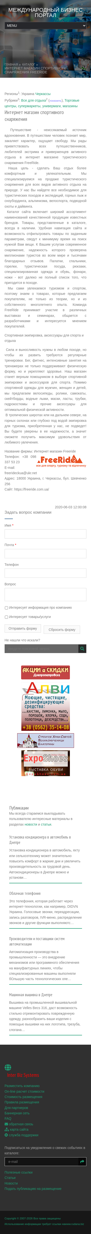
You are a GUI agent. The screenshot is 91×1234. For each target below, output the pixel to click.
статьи (46, 824)
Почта (10, 545)
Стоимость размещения (23, 1097)
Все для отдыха (33, 100)
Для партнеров (16, 1108)
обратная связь (19, 1124)
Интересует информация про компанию (38, 607)
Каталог (28, 64)
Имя (9, 525)
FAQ (8, 1118)
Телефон (12, 565)
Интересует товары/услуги (28, 617)
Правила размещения (22, 1102)
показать (55, 100)
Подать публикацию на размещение (33, 1189)
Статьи (10, 1178)
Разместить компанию (22, 1086)
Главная (11, 64)
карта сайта (16, 1129)
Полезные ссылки (19, 1172)
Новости (11, 1183)
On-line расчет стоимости (24, 1091)
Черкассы (42, 94)
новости (31, 824)
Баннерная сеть (17, 1113)
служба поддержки (21, 1135)
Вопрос (10, 584)
